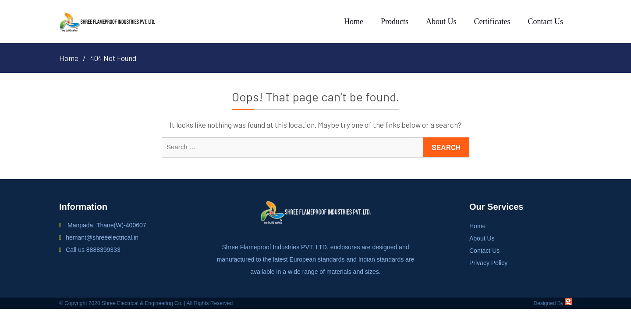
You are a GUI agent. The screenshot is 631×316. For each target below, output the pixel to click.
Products (394, 21)
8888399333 (103, 249)
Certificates (492, 21)
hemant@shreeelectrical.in (102, 237)
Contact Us (546, 21)
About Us (441, 21)
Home (353, 21)
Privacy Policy (488, 262)
